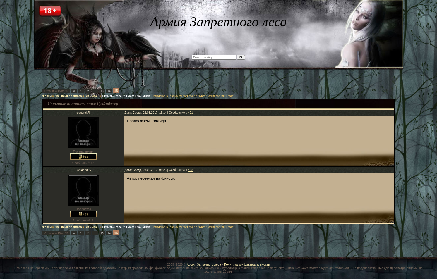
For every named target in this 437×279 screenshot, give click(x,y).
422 (190, 170)
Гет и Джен (92, 95)
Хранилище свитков (68, 95)
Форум (47, 95)
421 (190, 112)
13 (101, 90)
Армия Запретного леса (204, 264)
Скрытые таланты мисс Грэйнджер (126, 95)
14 (108, 90)
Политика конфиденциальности (247, 264)
